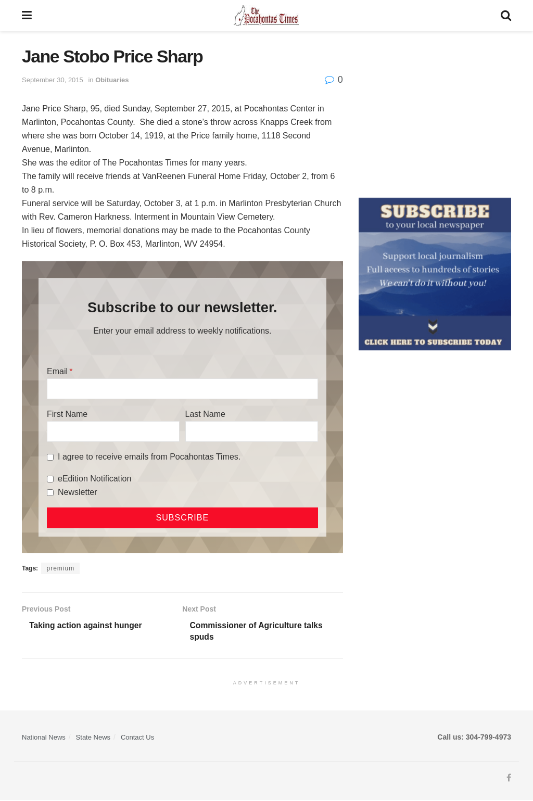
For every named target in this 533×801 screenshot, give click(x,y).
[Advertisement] (435, 112)
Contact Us (137, 738)
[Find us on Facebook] (508, 779)
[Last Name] (251, 431)
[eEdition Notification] (50, 479)
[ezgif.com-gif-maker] (435, 273)
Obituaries (112, 80)
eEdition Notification (94, 478)
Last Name (205, 414)
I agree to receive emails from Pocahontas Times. (149, 456)
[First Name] (113, 431)
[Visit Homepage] (266, 15)
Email (57, 371)
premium (60, 568)
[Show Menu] (27, 15)
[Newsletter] (50, 492)
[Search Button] (506, 15)
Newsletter (77, 492)
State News (93, 738)
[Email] (182, 388)
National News (44, 738)
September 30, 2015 (52, 80)
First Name (67, 414)
